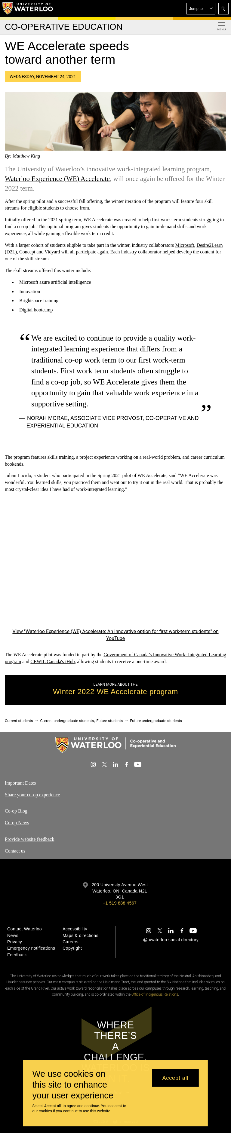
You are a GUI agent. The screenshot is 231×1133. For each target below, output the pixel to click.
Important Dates (20, 782)
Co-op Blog (16, 810)
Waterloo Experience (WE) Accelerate (57, 178)
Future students (109, 720)
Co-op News (17, 822)
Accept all (175, 1078)
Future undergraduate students (156, 720)
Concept (27, 252)
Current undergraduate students (67, 720)
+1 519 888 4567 (120, 903)
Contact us (15, 850)
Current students (19, 720)
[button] (201, 8)
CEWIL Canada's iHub (52, 661)
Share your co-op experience (32, 794)
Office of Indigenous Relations (154, 994)
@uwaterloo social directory (171, 939)
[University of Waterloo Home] (28, 8)
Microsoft (184, 245)
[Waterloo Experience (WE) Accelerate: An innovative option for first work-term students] (115, 565)
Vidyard (52, 252)
